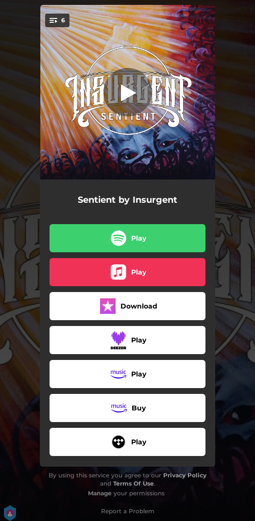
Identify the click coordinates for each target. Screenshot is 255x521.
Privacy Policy (184, 475)
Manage (100, 493)
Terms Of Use (133, 483)
